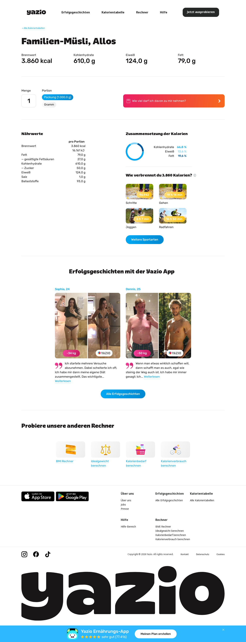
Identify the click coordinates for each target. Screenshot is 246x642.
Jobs (123, 504)
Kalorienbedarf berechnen (170, 535)
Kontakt (185, 554)
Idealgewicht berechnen (169, 530)
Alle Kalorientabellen (202, 500)
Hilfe (163, 12)
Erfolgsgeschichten (75, 12)
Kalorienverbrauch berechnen (172, 539)
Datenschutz (202, 554)
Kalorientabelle (113, 12)
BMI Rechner (163, 526)
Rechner (142, 12)
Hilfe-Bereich (128, 526)
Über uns (126, 500)
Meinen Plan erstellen (156, 634)
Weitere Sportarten (144, 239)
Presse (125, 508)
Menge (26, 90)
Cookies (221, 554)
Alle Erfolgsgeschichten (123, 394)
